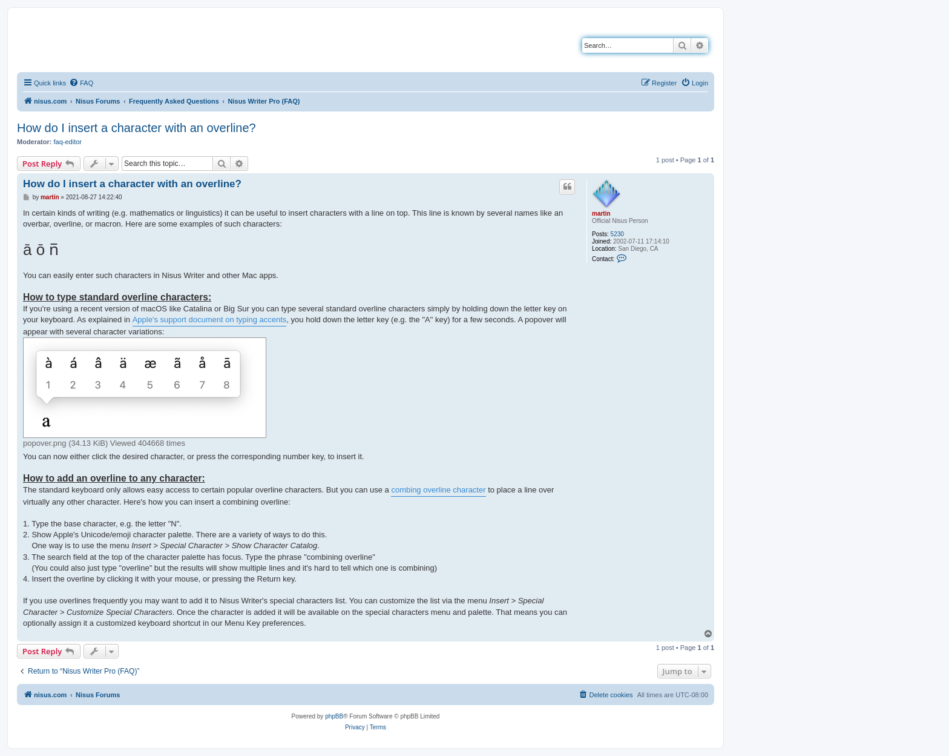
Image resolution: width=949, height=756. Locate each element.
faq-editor (68, 141)
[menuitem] (81, 83)
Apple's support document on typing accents (210, 319)
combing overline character (438, 489)
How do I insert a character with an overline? (136, 127)
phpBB (334, 716)
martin (601, 213)
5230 (617, 234)
